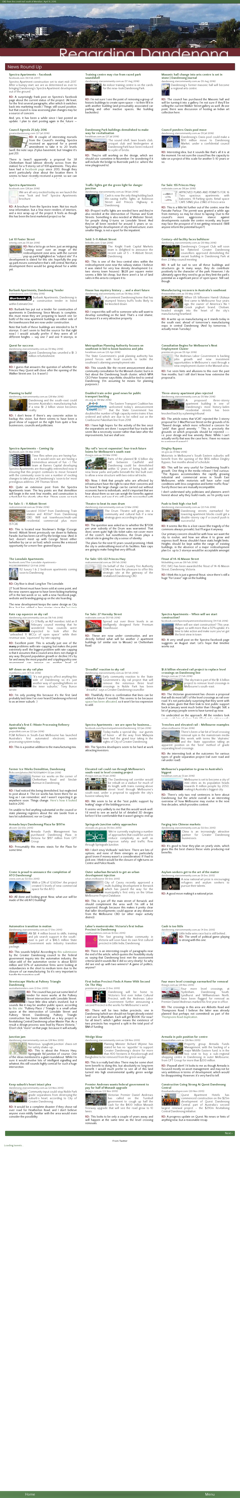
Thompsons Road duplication (179, 1017)
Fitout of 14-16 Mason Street (180, 559)
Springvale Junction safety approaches (111, 824)
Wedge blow (93, 1037)
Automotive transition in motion (30, 926)
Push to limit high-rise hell (179, 503)
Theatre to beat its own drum (105, 503)
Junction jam (17, 1037)
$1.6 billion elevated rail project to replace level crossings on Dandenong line (194, 671)
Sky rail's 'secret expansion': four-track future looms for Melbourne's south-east (115, 450)
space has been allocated (101, 701)
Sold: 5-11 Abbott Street (100, 239)
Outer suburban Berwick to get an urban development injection (112, 874)
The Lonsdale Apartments (26, 559)
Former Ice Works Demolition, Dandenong (37, 769)
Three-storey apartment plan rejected (187, 393)
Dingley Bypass (172, 448)
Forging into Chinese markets (181, 824)
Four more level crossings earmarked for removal (195, 981)
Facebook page (34, 169)
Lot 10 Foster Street (22, 239)
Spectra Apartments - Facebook (30, 74)
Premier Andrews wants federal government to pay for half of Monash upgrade (117, 1086)
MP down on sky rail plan (26, 669)
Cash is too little (172, 926)
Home (30, 1494)
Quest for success (21, 345)
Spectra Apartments (22, 185)
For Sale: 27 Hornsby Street (103, 614)
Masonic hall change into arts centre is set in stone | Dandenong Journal (192, 76)
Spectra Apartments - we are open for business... (118, 724)
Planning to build (20, 393)
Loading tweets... (14, 1145)
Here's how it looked (63, 800)
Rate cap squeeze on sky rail (28, 614)
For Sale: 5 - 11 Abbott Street (28, 503)
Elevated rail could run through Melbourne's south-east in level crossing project (115, 771)
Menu (210, 1494)
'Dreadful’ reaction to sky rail (104, 669)
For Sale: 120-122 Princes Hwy (105, 559)
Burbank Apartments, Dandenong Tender (36, 290)
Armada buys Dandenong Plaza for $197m (37, 824)
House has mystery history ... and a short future (117, 290)
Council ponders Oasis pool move (184, 130)
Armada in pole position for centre (185, 1037)
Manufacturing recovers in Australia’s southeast (194, 290)
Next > (229, 1133)
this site (18, 1008)
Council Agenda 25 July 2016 (28, 130)
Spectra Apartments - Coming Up (31, 448)
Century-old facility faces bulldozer (185, 239)
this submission (67, 952)
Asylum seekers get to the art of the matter (190, 872)
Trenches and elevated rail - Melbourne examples (195, 724)
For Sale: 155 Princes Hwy (179, 185)
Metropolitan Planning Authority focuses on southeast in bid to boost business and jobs (114, 347)
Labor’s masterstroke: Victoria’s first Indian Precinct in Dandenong (114, 928)
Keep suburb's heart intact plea (30, 1084)
